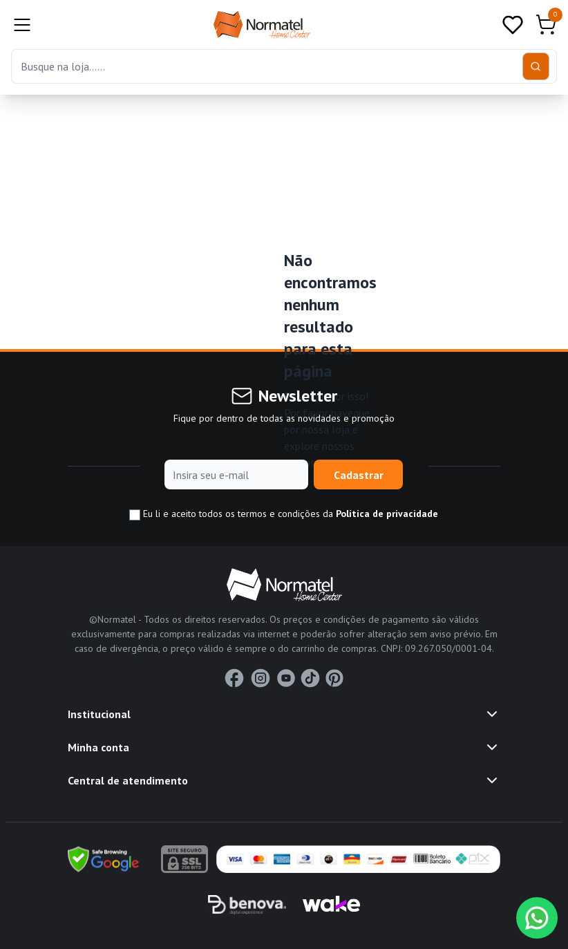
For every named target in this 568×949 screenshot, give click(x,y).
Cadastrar (359, 475)
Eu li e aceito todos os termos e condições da (283, 513)
